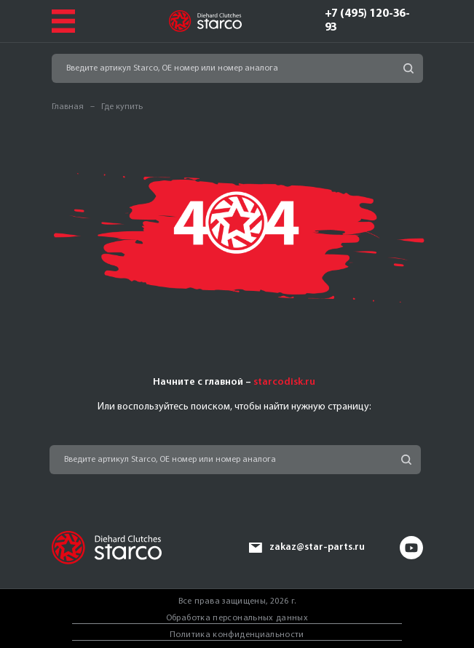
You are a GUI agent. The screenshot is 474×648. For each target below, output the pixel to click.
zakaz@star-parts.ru (317, 547)
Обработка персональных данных (237, 618)
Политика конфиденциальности (237, 635)
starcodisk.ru (284, 382)
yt (411, 547)
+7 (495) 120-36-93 (368, 20)
